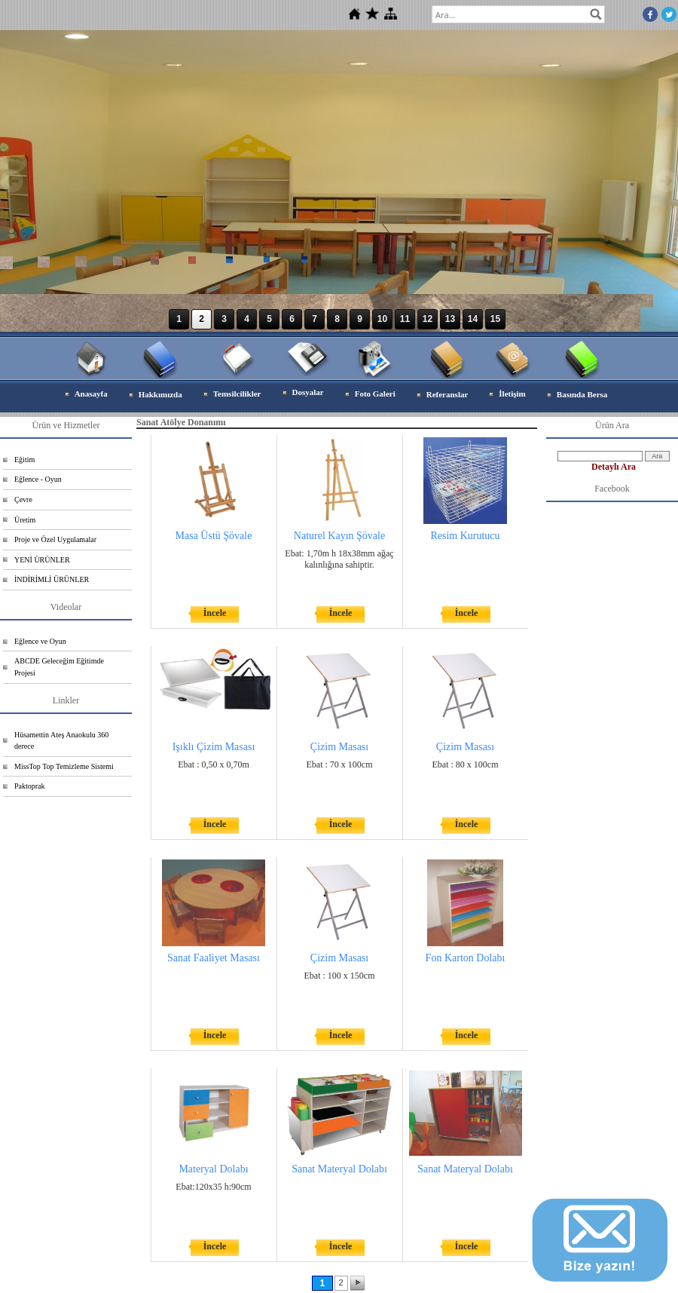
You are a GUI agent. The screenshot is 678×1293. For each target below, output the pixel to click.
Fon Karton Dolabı (465, 958)
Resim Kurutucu (464, 535)
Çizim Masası (339, 746)
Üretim (24, 520)
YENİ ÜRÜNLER (42, 560)
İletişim (512, 393)
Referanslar (447, 394)
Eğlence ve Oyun (40, 641)
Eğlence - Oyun (38, 479)
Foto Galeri (375, 393)
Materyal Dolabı (213, 1169)
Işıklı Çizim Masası (214, 746)
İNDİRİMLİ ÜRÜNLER (51, 579)
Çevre (23, 499)
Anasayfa (91, 393)
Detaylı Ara (613, 466)
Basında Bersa (582, 394)
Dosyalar (308, 392)
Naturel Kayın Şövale (339, 535)
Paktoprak (29, 786)
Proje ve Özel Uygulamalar (55, 539)
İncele (215, 613)
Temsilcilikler (237, 393)
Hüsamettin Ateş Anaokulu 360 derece (61, 741)
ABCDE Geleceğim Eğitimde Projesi (59, 667)
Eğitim (24, 459)
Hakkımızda (160, 394)
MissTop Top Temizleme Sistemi (64, 766)
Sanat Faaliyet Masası (213, 958)
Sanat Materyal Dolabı (339, 1169)
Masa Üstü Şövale (214, 535)
